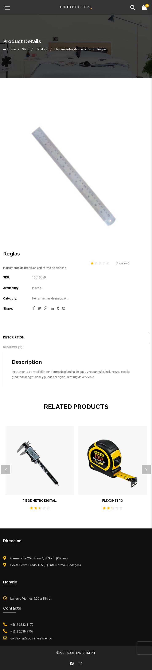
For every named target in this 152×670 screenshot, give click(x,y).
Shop (25, 49)
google (46, 308)
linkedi (52, 308)
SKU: (6, 277)
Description (13, 337)
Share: (8, 308)
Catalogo (42, 49)
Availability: (11, 288)
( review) (122, 263)
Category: (10, 298)
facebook (34, 308)
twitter (39, 308)
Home (11, 49)
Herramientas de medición (73, 49)
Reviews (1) (12, 347)
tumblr (58, 308)
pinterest (63, 308)
